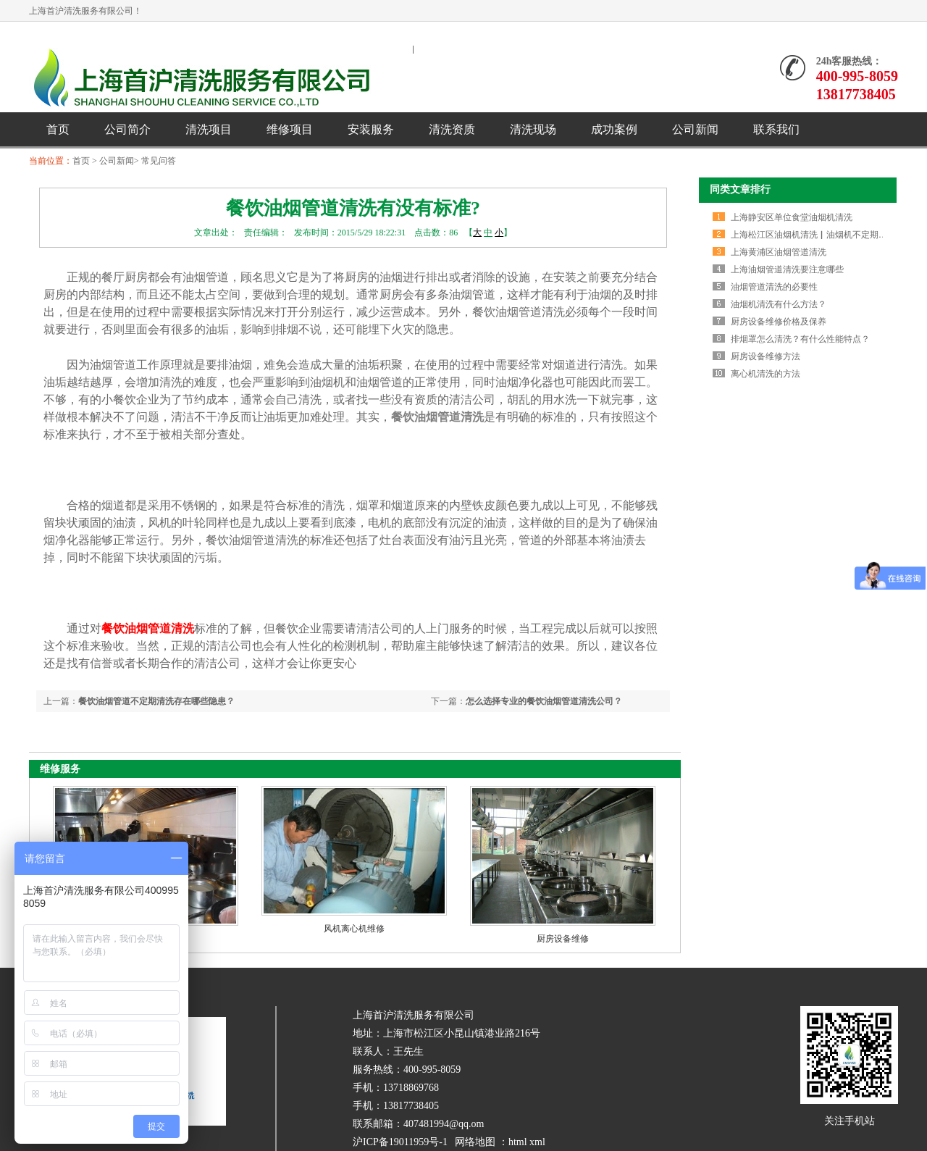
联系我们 (776, 129)
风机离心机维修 (354, 929)
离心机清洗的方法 (765, 374)
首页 (58, 129)
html (517, 1142)
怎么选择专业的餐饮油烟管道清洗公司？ (544, 701)
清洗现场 (533, 129)
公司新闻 (695, 129)
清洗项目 (208, 129)
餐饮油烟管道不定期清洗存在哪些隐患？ (156, 701)
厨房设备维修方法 (765, 356)
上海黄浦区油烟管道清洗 (778, 252)
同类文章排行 (740, 189)
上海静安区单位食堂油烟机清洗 (791, 217)
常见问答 (158, 161)
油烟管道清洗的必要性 (774, 287)
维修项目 (290, 129)
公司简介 (127, 129)
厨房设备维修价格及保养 (778, 322)
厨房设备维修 (563, 939)
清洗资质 (452, 129)
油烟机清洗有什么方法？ (778, 304)
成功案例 (614, 129)
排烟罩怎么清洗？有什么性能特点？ (800, 339)
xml (537, 1142)
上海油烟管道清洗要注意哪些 (787, 269)
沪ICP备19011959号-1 (400, 1142)
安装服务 (371, 129)
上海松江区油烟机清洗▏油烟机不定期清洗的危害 (826, 235)
